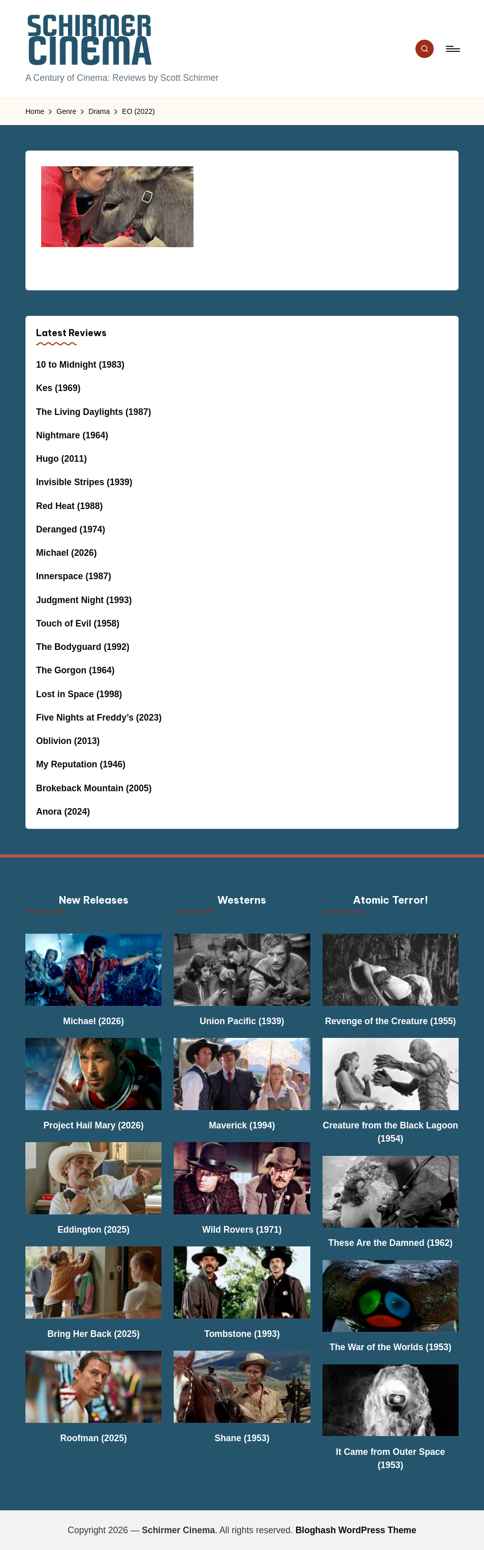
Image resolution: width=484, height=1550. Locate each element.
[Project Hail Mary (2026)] (93, 1074)
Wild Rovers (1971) (241, 1230)
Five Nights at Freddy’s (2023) (99, 717)
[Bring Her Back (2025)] (93, 1282)
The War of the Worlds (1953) (390, 1347)
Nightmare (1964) (72, 435)
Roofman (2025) (93, 1438)
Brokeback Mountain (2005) (94, 788)
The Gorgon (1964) (75, 670)
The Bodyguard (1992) (83, 647)
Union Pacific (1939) (242, 1021)
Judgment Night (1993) (84, 600)
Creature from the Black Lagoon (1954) (390, 1132)
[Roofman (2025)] (93, 1386)
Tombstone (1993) (241, 1334)
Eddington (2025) (93, 1230)
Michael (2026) (66, 553)
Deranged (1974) (70, 529)
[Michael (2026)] (93, 969)
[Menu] (452, 48)
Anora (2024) (63, 812)
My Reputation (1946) (80, 764)
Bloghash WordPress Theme (356, 1530)
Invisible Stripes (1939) (84, 482)
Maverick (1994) (242, 1125)
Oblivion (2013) (68, 741)
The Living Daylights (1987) (93, 412)
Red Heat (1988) (69, 506)
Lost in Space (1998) (79, 694)
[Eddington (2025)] (93, 1178)
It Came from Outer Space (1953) (390, 1458)
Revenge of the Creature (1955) (390, 1021)
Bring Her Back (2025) (93, 1334)
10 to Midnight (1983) (80, 365)
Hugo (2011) (61, 459)
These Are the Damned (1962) (391, 1243)
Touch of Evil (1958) (77, 623)
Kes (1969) (58, 388)
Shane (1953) (242, 1438)
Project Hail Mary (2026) (93, 1125)
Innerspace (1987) (73, 576)
